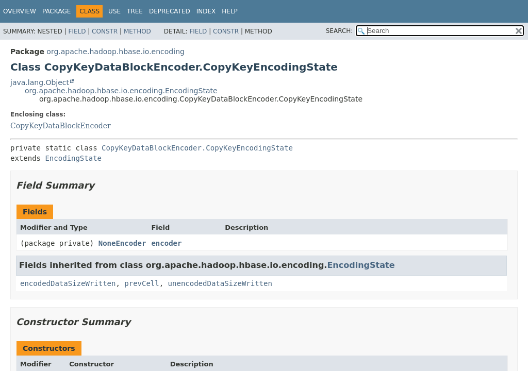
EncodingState (73, 158)
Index (206, 11)
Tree (135, 11)
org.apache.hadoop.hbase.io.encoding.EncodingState (121, 91)
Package (56, 11)
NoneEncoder (122, 243)
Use (114, 11)
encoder (166, 243)
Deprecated (169, 11)
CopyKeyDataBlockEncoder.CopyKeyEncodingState (197, 148)
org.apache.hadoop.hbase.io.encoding (115, 51)
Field (77, 31)
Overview (19, 11)
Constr (105, 31)
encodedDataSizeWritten (68, 283)
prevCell (141, 283)
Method (137, 31)
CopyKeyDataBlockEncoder (60, 126)
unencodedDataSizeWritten (220, 283)
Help (230, 11)
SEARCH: (339, 31)
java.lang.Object (39, 82)
